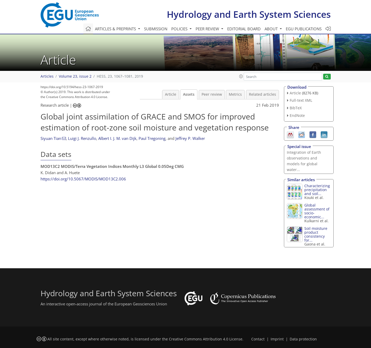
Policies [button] (180, 28)
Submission (155, 28)
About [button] (272, 28)
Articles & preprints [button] (116, 28)
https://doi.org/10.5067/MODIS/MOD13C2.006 (83, 178)
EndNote (297, 115)
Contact (258, 339)
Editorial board (244, 28)
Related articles (262, 94)
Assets (189, 94)
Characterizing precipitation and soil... (317, 189)
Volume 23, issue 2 (75, 76)
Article (170, 94)
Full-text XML (301, 100)
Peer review (212, 94)
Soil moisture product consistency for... (315, 234)
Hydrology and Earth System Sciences (249, 14)
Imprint (277, 339)
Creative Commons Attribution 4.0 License (205, 339)
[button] (241, 76)
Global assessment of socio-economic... (316, 211)
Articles (47, 76)
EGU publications (304, 28)
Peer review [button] (208, 28)
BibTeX (296, 107)
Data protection (303, 339)
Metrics (235, 94)
